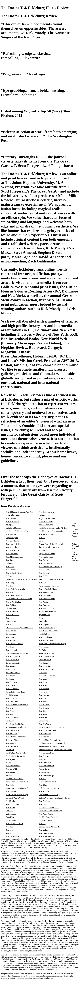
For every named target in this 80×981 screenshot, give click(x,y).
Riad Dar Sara (11, 631)
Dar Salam (10, 679)
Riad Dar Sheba (12, 554)
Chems (41, 618)
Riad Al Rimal (44, 705)
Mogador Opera (12, 538)
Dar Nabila (43, 673)
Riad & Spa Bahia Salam (48, 631)
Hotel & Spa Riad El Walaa (16, 753)
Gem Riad (9, 811)
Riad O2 (42, 538)
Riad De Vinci (44, 576)
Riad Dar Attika (12, 718)
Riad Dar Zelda (11, 698)
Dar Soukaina (11, 634)
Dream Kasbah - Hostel (14, 779)
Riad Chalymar (11, 570)
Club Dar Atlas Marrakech (49, 788)
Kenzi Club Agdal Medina (15, 589)
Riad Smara (10, 560)
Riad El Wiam (44, 570)
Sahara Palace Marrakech (15, 692)
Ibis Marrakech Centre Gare (49, 547)
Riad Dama (43, 682)
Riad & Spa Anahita (46, 836)
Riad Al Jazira (44, 685)
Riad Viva (9, 624)
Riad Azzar (10, 827)
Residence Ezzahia (13, 673)
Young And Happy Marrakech (17, 788)
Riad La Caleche (12, 746)
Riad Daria (43, 583)
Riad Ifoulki (10, 676)
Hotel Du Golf (44, 634)
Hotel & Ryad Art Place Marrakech (52, 743)
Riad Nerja (10, 618)
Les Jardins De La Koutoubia (17, 531)
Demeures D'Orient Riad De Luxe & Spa (21, 579)
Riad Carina (43, 560)
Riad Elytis (43, 698)
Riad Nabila (10, 640)
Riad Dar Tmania (12, 836)
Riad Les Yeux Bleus (47, 753)
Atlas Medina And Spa (14, 557)
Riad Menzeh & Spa (46, 775)
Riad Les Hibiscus (46, 563)
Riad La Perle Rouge (47, 833)
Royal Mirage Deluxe (47, 554)
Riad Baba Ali (44, 737)
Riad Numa (10, 833)
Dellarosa (9, 563)
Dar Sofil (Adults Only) (15, 798)
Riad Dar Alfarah (45, 637)
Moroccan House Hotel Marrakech (52, 579)
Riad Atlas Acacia (45, 791)
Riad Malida (43, 830)
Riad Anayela (11, 592)
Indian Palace (11, 814)
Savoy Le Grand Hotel (47, 782)
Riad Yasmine (11, 534)
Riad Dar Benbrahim (46, 766)
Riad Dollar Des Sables (47, 730)
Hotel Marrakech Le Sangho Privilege (53, 528)
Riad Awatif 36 (11, 734)
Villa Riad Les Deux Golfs (49, 808)
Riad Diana (10, 567)
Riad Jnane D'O (45, 734)
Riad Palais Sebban (13, 657)
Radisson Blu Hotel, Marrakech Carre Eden (55, 750)
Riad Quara (10, 711)
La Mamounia (44, 515)
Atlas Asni (43, 551)
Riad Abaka (43, 663)
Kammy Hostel (44, 772)
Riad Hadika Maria (46, 557)
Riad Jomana (43, 647)
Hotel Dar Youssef (46, 820)
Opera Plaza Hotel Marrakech (17, 653)
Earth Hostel (10, 817)
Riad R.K (42, 779)
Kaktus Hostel (44, 769)
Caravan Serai (11, 621)
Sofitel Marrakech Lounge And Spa (19, 512)
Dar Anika (42, 650)
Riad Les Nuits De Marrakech (17, 705)
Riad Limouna (11, 791)
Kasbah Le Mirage (46, 525)
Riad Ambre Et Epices (14, 573)
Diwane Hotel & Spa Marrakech (51, 544)
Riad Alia (9, 830)
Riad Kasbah (43, 714)
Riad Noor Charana (13, 547)
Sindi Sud (9, 775)
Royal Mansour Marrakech (49, 586)
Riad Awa (9, 714)
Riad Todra (10, 785)
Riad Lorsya (10, 583)
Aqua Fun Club (44, 615)
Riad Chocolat (44, 756)
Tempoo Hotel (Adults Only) (50, 740)
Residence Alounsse (13, 740)
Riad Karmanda (12, 650)
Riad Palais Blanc (12, 804)
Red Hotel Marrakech (47, 653)
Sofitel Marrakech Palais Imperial (51, 746)
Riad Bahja (43, 701)
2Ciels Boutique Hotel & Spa (17, 795)
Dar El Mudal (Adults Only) (49, 795)
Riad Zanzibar (44, 605)
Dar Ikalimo (43, 721)
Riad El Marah (44, 801)
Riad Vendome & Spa (47, 599)
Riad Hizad (43, 692)
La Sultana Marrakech (14, 528)
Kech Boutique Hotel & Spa (16, 727)
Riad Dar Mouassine (46, 657)
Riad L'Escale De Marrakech (16, 737)
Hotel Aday (10, 721)
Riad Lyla (9, 708)
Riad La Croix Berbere (14, 644)
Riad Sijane (43, 785)
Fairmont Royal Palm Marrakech (51, 727)
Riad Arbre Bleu (45, 666)
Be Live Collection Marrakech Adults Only (55, 798)
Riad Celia (10, 637)
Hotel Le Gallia (11, 763)
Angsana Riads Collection (48, 518)
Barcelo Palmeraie (13, 663)
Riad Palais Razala (46, 814)
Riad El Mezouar (12, 522)
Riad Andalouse (12, 612)
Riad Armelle (44, 708)
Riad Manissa (11, 743)
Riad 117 (42, 824)
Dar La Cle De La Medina (15, 756)
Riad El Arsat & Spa (13, 602)
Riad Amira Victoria (46, 512)
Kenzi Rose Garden (46, 522)
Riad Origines (44, 624)
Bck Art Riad (11, 820)
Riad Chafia (10, 685)
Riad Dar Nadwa (12, 682)
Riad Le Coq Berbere (47, 676)
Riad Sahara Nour (12, 689)
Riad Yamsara (44, 695)
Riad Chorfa (10, 669)
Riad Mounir (10, 772)
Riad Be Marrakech (13, 766)
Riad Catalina (11, 518)
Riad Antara (10, 808)
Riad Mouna (10, 666)
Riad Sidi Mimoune (46, 592)
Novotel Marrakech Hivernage (50, 567)
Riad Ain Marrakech (46, 669)
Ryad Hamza (43, 718)
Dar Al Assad (11, 608)
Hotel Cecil (10, 750)
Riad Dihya (43, 804)
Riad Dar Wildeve (12, 769)
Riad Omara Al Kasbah (14, 824)
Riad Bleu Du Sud (12, 615)
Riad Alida (10, 647)
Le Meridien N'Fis (13, 515)
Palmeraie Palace (12, 551)
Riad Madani (43, 679)
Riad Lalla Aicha (45, 763)
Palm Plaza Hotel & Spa (15, 724)
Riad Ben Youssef (45, 724)
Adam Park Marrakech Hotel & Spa (52, 644)
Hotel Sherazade (12, 695)
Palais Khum (43, 759)
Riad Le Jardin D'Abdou (48, 589)
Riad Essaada (44, 689)
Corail (41, 541)
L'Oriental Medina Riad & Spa (50, 811)
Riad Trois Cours (12, 701)
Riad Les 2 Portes (12, 660)
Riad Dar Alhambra (13, 541)
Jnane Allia (43, 621)
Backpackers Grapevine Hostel (17, 782)
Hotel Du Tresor (45, 660)
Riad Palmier (44, 602)
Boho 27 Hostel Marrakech (49, 827)
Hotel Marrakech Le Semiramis (51, 531)
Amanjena (9, 525)
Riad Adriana (44, 573)
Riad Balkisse (11, 605)
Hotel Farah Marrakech (47, 612)
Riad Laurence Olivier (14, 595)
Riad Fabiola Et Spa (46, 608)
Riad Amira (10, 586)
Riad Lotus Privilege (13, 544)
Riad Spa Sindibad (46, 534)
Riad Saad (42, 711)
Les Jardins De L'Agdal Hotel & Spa (19, 628)
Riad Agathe (10, 759)
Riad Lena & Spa (12, 730)
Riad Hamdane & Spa (47, 628)
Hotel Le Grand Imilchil (48, 817)
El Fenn (9, 576)
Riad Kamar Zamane (46, 640)
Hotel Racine (11, 801)
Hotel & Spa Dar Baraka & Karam (19, 599)
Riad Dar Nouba (45, 595)
